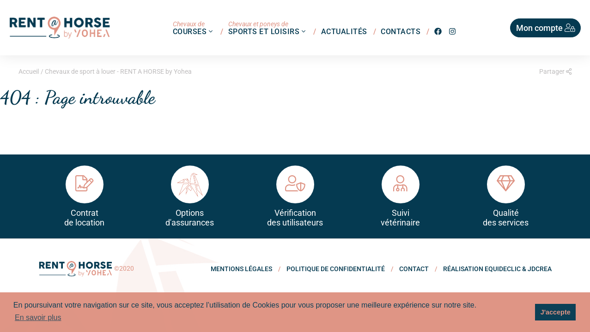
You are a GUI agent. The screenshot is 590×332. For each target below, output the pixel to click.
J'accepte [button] (556, 312)
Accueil (28, 71)
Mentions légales (241, 269)
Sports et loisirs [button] (268, 28)
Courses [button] (194, 28)
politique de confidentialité (335, 269)
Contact (414, 269)
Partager (555, 71)
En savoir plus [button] (38, 317)
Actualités (344, 31)
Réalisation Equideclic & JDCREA (497, 269)
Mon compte (545, 28)
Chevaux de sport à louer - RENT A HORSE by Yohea (118, 71)
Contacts (400, 31)
